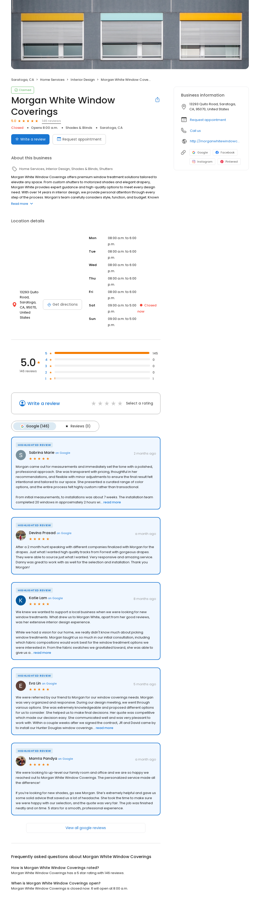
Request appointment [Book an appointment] (79, 139)
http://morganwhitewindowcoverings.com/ (215, 141)
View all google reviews (86, 827)
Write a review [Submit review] (30, 139)
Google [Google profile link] (200, 152)
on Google (62, 452)
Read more (22, 203)
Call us (195, 130)
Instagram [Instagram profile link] (202, 162)
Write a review (43, 403)
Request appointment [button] (208, 119)
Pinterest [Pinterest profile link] (229, 162)
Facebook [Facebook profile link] (225, 152)
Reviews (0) (77, 426)
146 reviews (51, 120)
